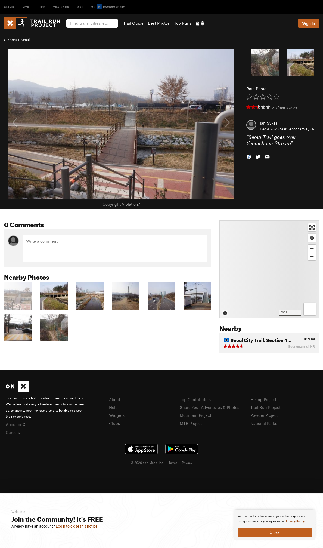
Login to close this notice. (77, 526)
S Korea (10, 40)
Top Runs (182, 23)
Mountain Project (195, 415)
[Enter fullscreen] (312, 227)
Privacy (187, 462)
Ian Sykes (269, 123)
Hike (41, 6)
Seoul (25, 40)
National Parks (263, 423)
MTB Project (191, 423)
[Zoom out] (312, 256)
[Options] (310, 309)
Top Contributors (195, 399)
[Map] (269, 269)
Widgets (117, 415)
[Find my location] (312, 238)
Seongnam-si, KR (300, 129)
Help (113, 407)
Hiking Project (263, 399)
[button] (248, 156)
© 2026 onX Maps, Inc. (147, 462)
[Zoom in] (312, 249)
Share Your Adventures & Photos (209, 407)
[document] (275, 525)
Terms (173, 462)
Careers (13, 432)
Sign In (308, 23)
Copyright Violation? (121, 204)
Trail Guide (133, 23)
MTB (26, 6)
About (114, 399)
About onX (15, 424)
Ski (80, 6)
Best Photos (159, 23)
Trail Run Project (265, 407)
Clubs (114, 423)
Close (274, 532)
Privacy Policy (295, 521)
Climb (9, 6)
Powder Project (264, 415)
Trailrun (61, 6)
